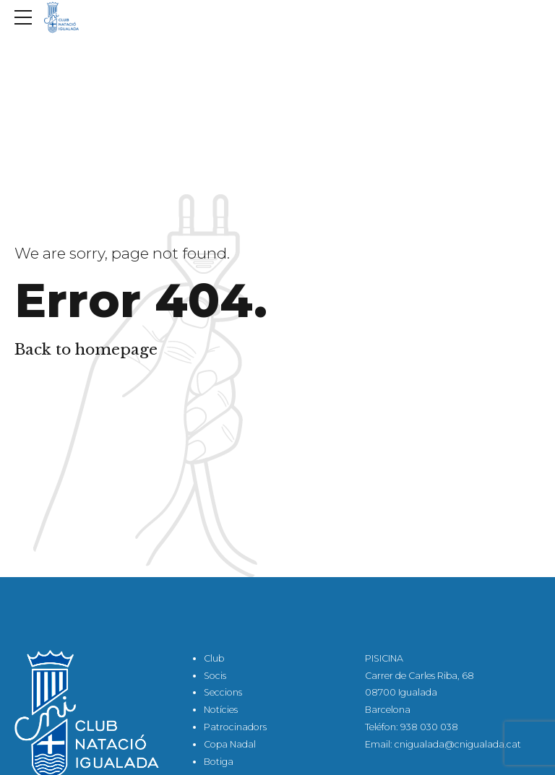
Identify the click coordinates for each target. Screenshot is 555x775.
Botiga (218, 761)
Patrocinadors (235, 727)
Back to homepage (86, 349)
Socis (215, 675)
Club (214, 658)
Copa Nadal (230, 744)
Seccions (223, 692)
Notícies (221, 709)
